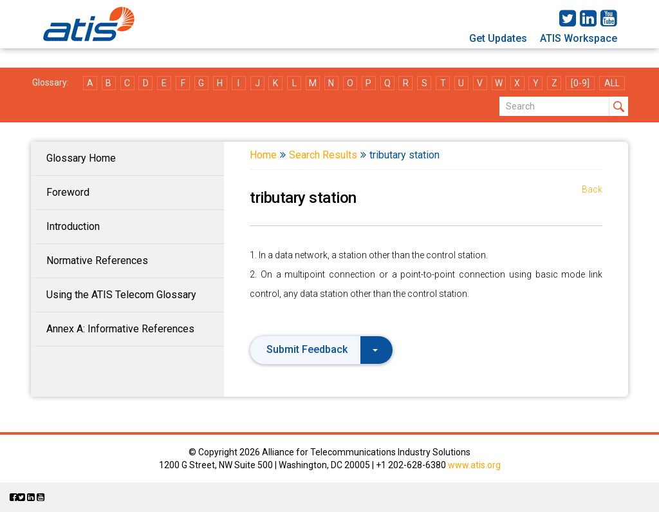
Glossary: (50, 82)
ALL (612, 83)
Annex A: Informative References (120, 329)
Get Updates (498, 38)
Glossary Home (81, 158)
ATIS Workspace (578, 38)
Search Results (323, 155)
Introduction (73, 226)
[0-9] (580, 83)
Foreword (67, 192)
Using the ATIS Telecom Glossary (121, 295)
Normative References (97, 260)
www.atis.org (474, 465)
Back (592, 189)
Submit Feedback (322, 349)
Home (263, 155)
